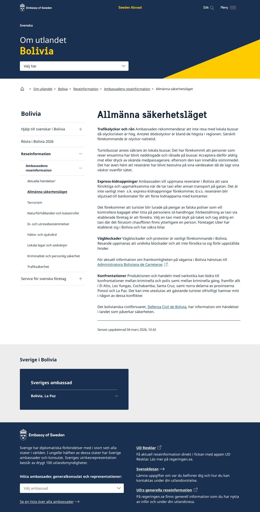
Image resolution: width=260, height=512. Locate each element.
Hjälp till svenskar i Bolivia (43, 129)
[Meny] (232, 7)
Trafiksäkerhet (38, 266)
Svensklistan (147, 469)
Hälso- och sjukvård (42, 234)
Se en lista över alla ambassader (47, 501)
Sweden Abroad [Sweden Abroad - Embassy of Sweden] (130, 7)
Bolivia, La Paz (43, 395)
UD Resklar (146, 447)
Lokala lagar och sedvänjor (47, 245)
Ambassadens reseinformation (127, 89)
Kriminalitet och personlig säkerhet (53, 256)
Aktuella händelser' (41, 181)
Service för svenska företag (43, 278)
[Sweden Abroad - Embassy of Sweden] (39, 7)
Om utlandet (42, 89)
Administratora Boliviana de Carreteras (130, 264)
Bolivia (63, 89)
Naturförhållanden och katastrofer (53, 213)
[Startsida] (24, 89)
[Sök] (209, 7)
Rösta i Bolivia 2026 (37, 141)
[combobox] (74, 66)
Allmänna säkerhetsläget (47, 192)
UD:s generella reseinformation (164, 490)
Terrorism (34, 202)
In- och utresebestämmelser (48, 224)
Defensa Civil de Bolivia (167, 306)
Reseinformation (85, 89)
